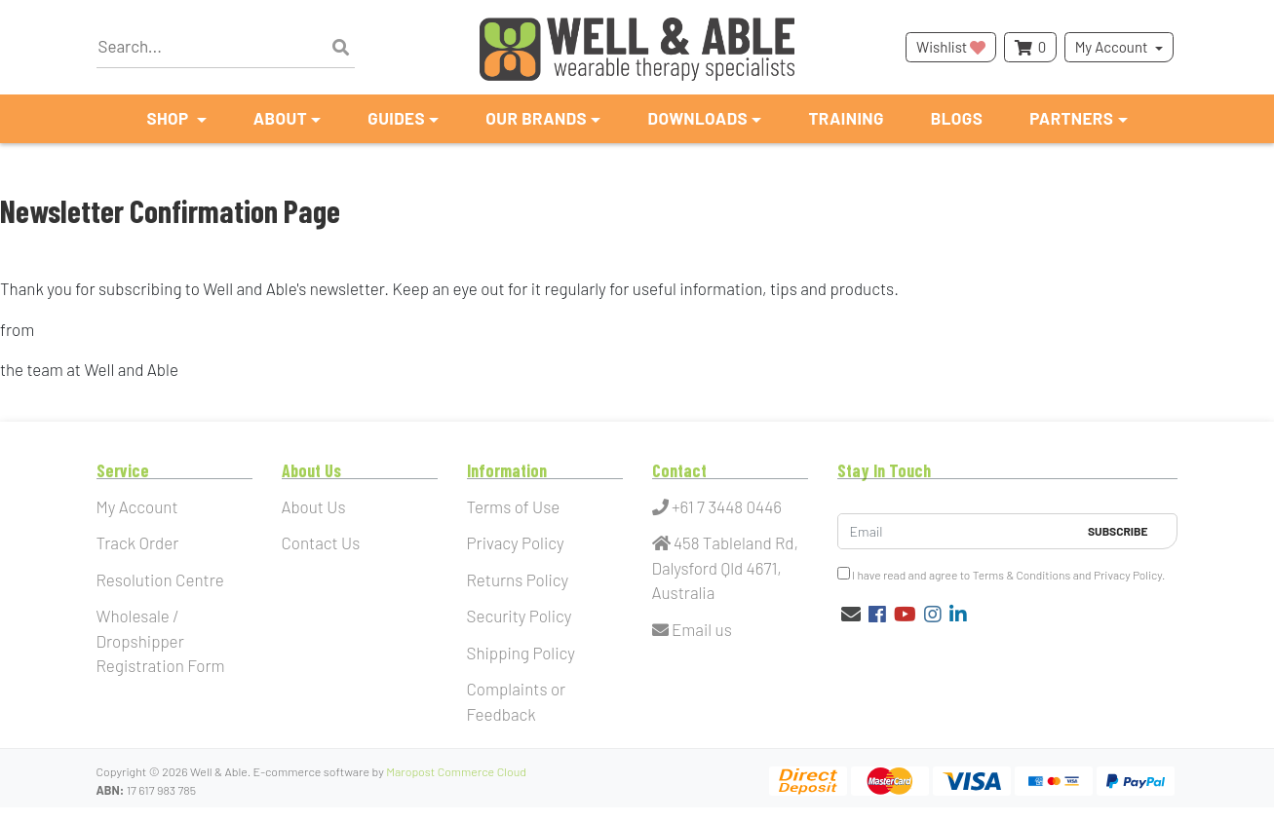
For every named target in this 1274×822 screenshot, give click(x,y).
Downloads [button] (697, 118)
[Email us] (851, 613)
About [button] (280, 118)
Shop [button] (169, 118)
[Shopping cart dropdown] (1030, 47)
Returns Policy (518, 579)
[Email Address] (957, 531)
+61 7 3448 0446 (717, 506)
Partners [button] (1071, 118)
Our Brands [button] (536, 118)
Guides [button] (396, 118)
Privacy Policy (515, 542)
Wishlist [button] (950, 47)
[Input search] (226, 47)
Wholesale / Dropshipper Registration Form (161, 640)
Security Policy (519, 615)
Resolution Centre (160, 579)
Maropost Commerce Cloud (456, 771)
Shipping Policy (521, 652)
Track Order (138, 542)
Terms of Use (513, 506)
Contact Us (321, 542)
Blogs (957, 118)
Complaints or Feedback (516, 701)
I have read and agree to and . (1001, 574)
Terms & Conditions (1022, 574)
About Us (314, 506)
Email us (692, 629)
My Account (1111, 47)
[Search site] (341, 47)
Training (845, 118)
